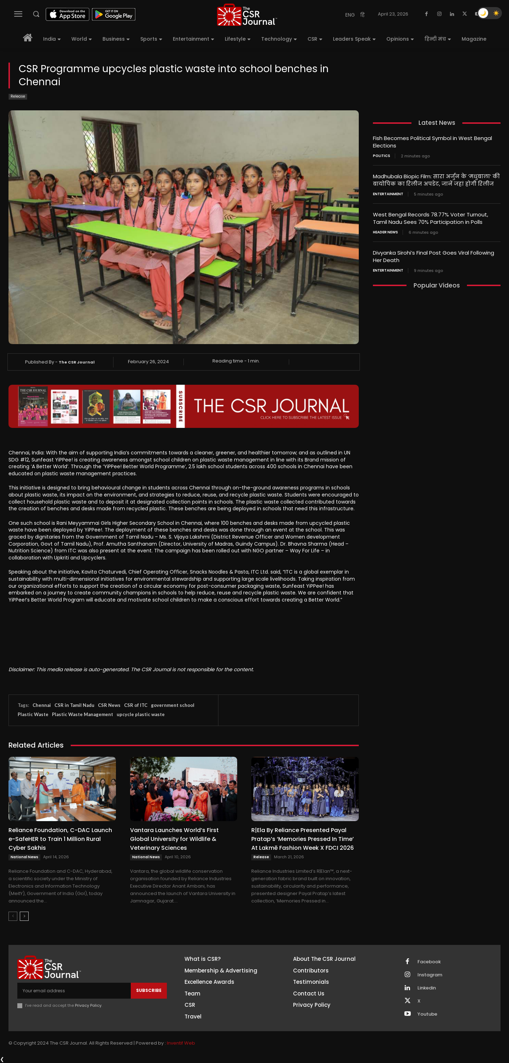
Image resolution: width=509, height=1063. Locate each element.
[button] (36, 13)
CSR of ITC (135, 705)
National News (24, 857)
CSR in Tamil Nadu (74, 705)
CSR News (109, 705)
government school (172, 705)
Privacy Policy (88, 1005)
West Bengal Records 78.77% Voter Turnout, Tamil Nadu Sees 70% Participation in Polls (430, 218)
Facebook (429, 962)
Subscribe (149, 990)
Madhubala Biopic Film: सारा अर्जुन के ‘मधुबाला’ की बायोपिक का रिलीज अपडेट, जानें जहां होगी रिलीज (436, 180)
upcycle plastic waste (141, 714)
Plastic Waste (33, 714)
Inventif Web (181, 1043)
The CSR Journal (77, 362)
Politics (381, 155)
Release (17, 97)
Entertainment (388, 194)
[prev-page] (12, 916)
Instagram (429, 975)
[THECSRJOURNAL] (247, 15)
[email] (74, 990)
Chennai (42, 705)
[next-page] (24, 916)
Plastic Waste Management (82, 714)
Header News (385, 232)
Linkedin (426, 988)
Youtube (427, 1014)
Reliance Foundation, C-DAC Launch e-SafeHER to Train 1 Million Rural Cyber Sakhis (60, 839)
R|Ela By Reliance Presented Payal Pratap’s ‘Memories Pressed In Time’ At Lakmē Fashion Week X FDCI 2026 (302, 839)
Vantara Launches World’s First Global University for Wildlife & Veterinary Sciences (174, 839)
